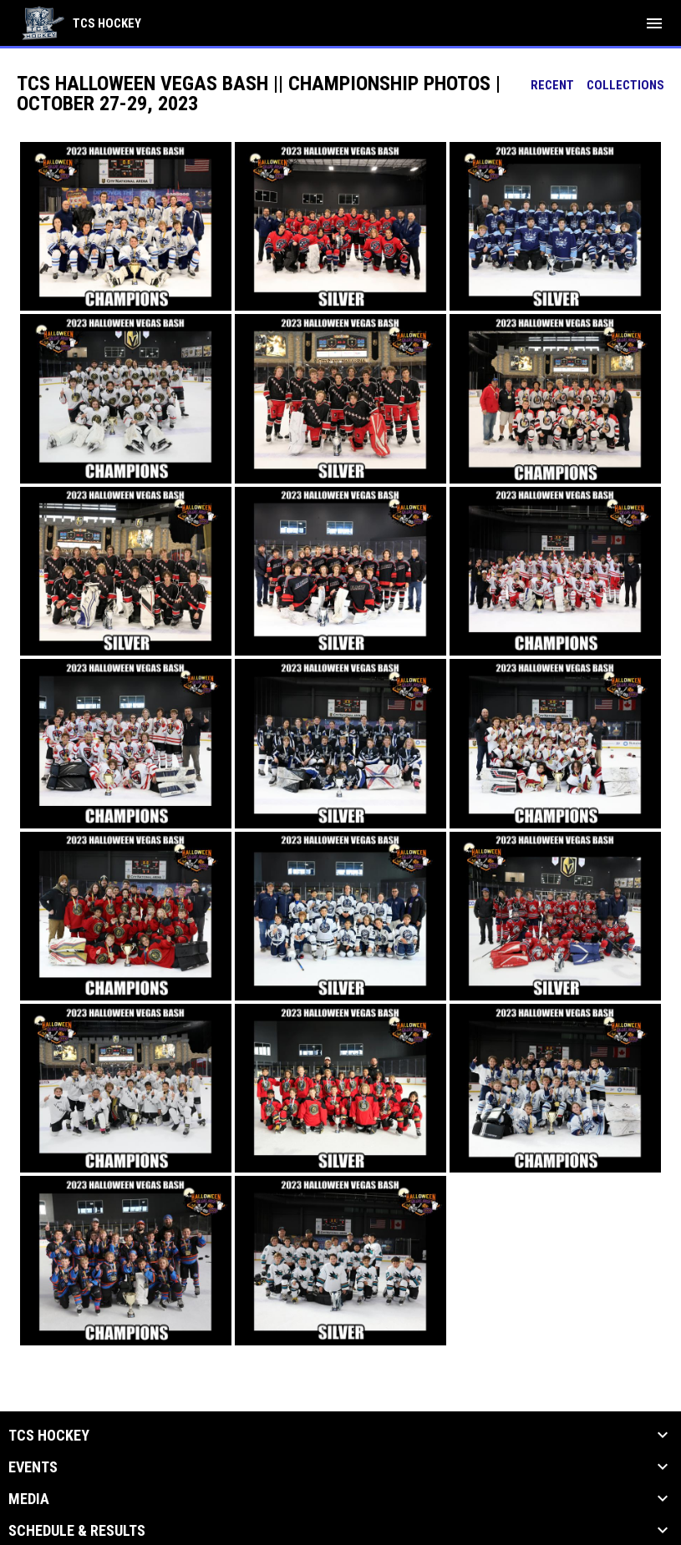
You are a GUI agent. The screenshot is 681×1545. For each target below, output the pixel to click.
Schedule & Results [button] (76, 1530)
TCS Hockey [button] (48, 1435)
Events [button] (33, 1467)
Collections (625, 85)
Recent (552, 85)
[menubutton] (654, 23)
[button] (125, 226)
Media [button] (28, 1499)
